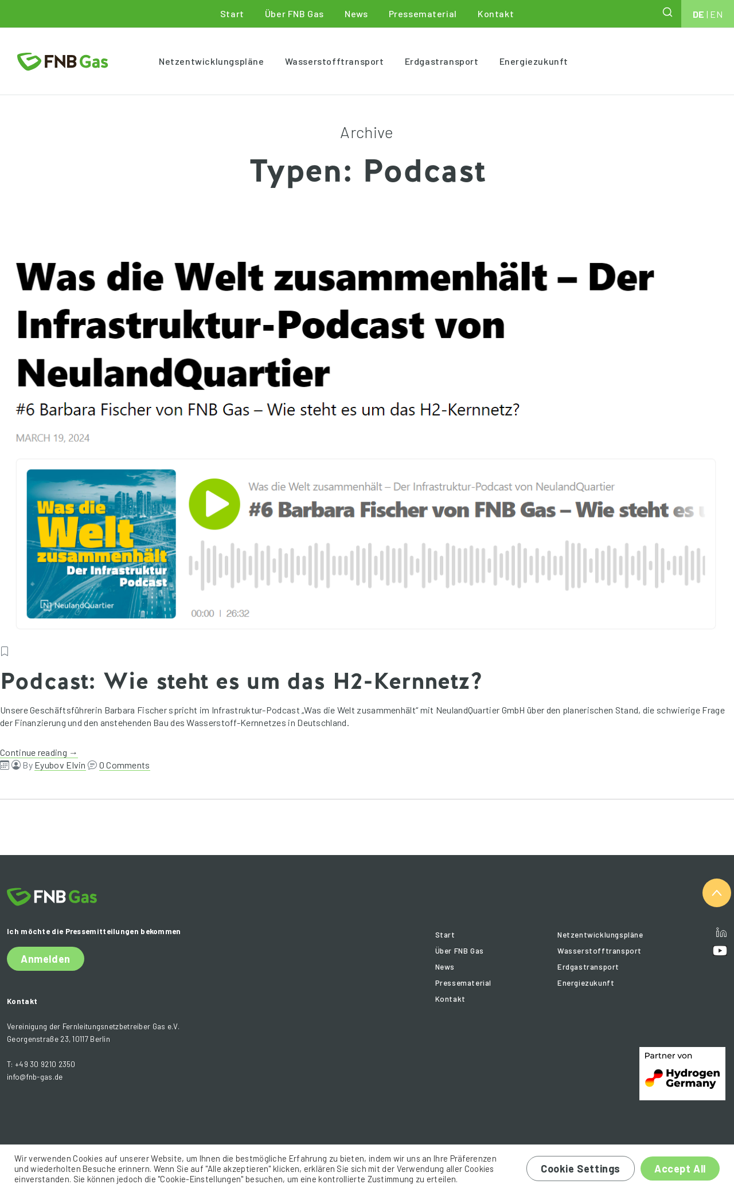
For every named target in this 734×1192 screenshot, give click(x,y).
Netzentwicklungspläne (211, 61)
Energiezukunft (533, 61)
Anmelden (46, 958)
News (356, 13)
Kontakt (496, 13)
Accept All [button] (680, 1168)
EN (716, 14)
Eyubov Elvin (60, 764)
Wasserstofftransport (334, 61)
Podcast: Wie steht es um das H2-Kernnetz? (241, 681)
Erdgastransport (442, 61)
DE (699, 14)
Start (232, 13)
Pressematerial (423, 13)
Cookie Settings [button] (580, 1168)
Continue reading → (39, 752)
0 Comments (124, 764)
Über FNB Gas (294, 13)
